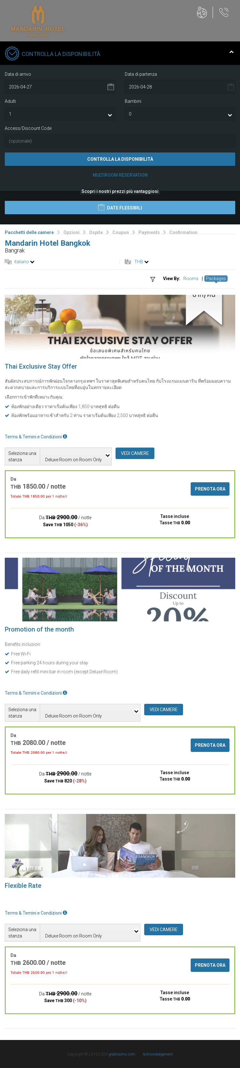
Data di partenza (141, 74)
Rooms (191, 278)
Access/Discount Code (28, 128)
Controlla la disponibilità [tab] (119, 54)
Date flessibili (120, 207)
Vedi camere (135, 453)
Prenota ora (210, 489)
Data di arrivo (18, 74)
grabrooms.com (122, 1054)
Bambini (133, 101)
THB (138, 261)
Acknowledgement (158, 1054)
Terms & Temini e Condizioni (36, 436)
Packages (216, 278)
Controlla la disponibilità (120, 159)
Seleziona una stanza (22, 456)
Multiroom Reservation (120, 175)
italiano (21, 261)
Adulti (10, 101)
